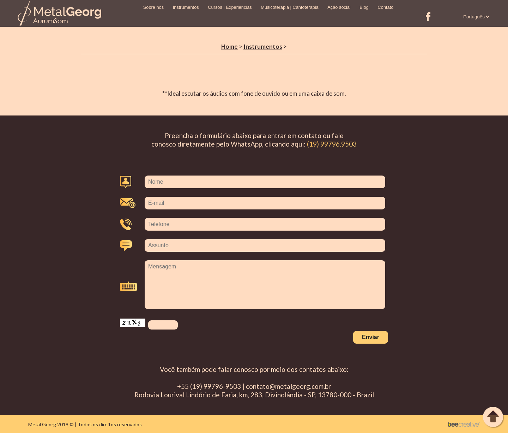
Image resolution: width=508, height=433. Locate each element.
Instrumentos (186, 7)
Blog (364, 7)
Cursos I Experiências (230, 7)
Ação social (338, 7)
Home (229, 46)
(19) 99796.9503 (332, 144)
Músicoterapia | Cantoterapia (289, 7)
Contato (386, 7)
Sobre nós (153, 7)
